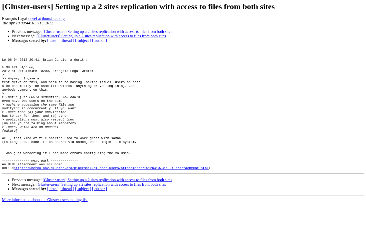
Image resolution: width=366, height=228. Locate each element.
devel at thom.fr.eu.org (46, 18)
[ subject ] (83, 40)
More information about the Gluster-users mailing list (45, 224)
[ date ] (52, 40)
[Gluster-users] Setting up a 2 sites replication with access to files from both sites (107, 31)
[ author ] (99, 40)
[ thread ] (66, 40)
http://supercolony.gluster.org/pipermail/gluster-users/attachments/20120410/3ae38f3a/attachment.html (111, 191)
